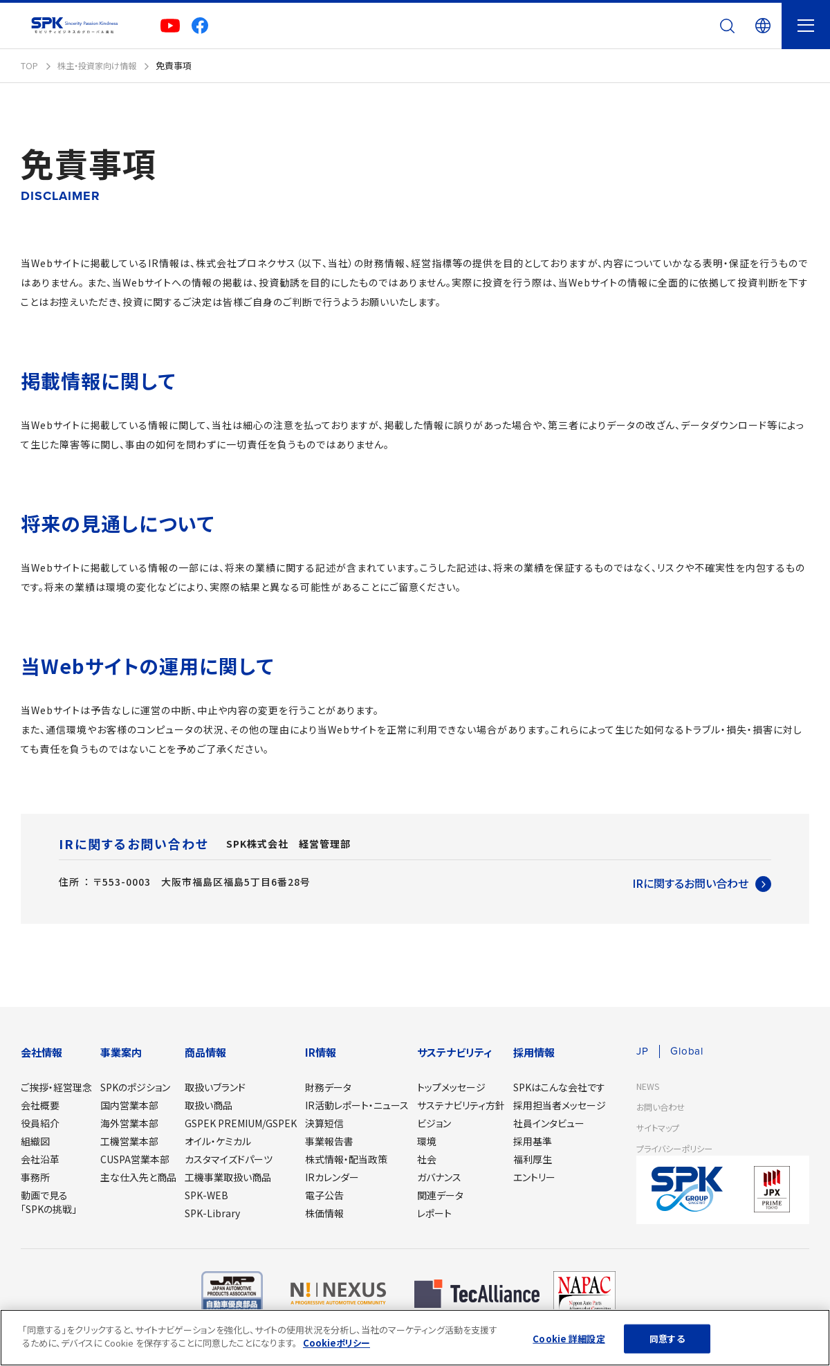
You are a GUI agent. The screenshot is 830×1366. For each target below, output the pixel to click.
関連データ (440, 1195)
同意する (667, 1338)
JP (642, 1052)
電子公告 (324, 1195)
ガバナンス (439, 1177)
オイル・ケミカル (218, 1141)
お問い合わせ (662, 1107)
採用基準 (532, 1141)
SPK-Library (212, 1213)
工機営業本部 (129, 1141)
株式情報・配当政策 (346, 1159)
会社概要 (40, 1105)
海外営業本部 (129, 1123)
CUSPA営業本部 (134, 1159)
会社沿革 (40, 1159)
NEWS (648, 1086)
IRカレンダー (332, 1177)
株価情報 (324, 1213)
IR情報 (320, 1052)
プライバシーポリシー (677, 1149)
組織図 (35, 1141)
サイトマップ (659, 1128)
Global (688, 1052)
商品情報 (205, 1052)
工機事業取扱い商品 (228, 1177)
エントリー (534, 1177)
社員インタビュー (548, 1123)
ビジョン (434, 1123)
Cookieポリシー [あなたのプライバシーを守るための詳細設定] (336, 1342)
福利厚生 (532, 1159)
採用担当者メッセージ (559, 1105)
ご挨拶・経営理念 (56, 1087)
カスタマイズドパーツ (229, 1159)
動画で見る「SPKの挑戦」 (49, 1202)
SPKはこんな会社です (559, 1087)
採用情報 (534, 1052)
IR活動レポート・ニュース (357, 1105)
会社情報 (41, 1052)
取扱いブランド (215, 1087)
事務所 (35, 1177)
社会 (426, 1159)
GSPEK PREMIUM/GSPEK (241, 1123)
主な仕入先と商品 (138, 1177)
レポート (434, 1213)
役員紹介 (40, 1123)
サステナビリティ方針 (461, 1105)
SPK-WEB (206, 1195)
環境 (426, 1141)
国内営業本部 (129, 1105)
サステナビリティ (454, 1052)
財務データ (328, 1087)
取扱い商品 (208, 1105)
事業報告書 (329, 1141)
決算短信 (324, 1123)
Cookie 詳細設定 (569, 1338)
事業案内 (121, 1052)
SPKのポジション (135, 1087)
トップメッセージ (451, 1087)
